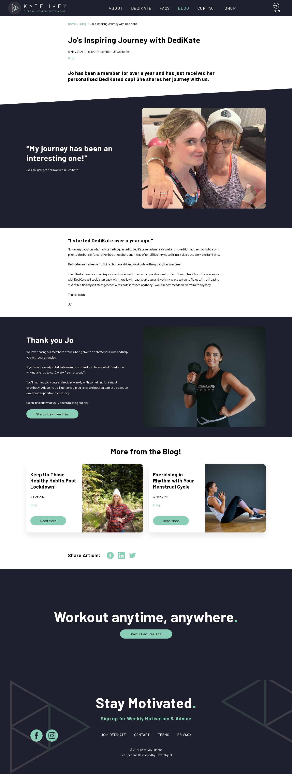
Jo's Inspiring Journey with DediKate (113, 24)
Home (72, 24)
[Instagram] (52, 736)
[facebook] (110, 555)
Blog (183, 8)
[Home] (38, 8)
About (116, 8)
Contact (207, 8)
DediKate (141, 8)
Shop (230, 8)
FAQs (165, 8)
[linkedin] (121, 555)
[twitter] (132, 555)
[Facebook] (36, 736)
